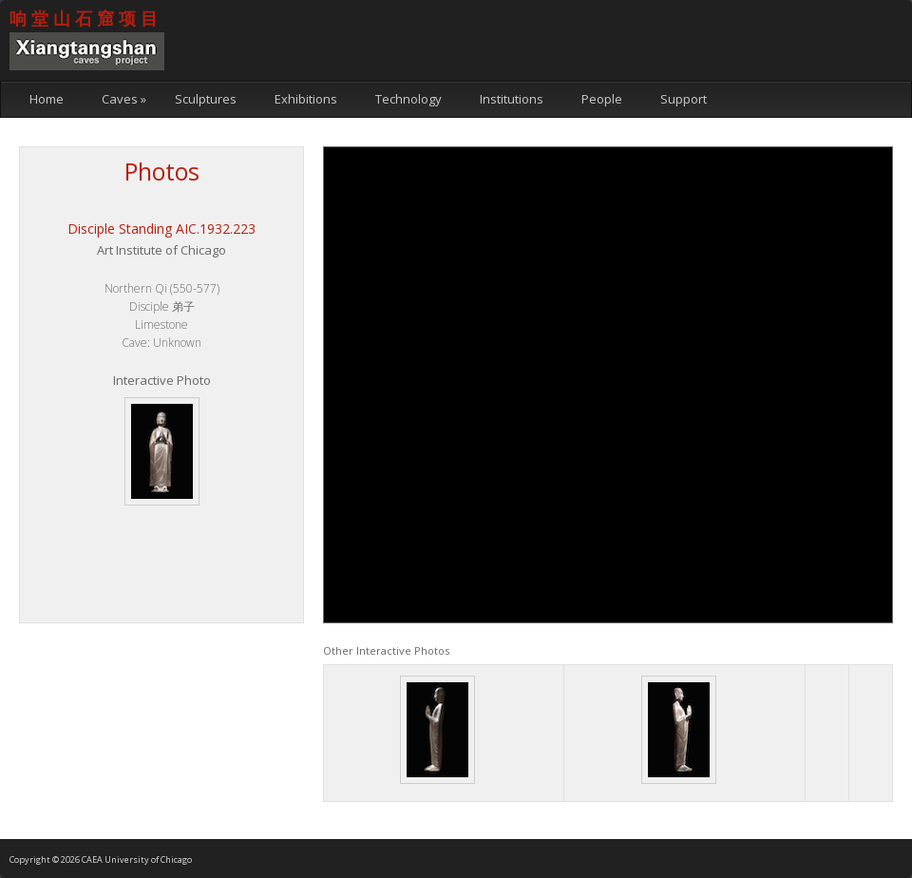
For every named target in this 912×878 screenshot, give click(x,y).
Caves (124, 98)
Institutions (511, 98)
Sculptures (206, 98)
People (601, 98)
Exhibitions (306, 98)
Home (46, 98)
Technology (408, 98)
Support (683, 98)
